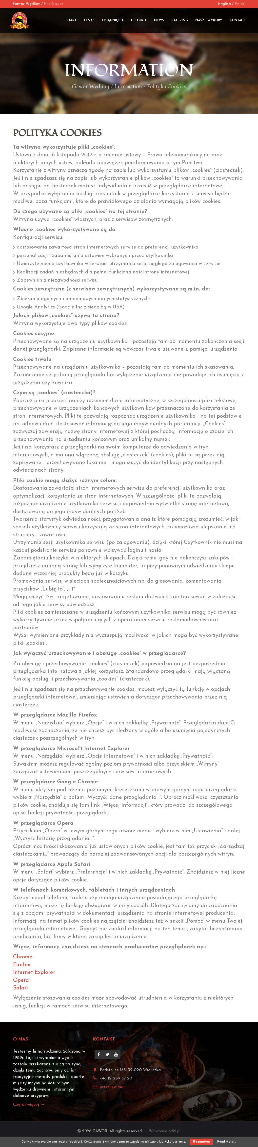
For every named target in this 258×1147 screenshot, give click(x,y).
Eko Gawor (53, 4)
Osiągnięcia (113, 20)
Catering (179, 20)
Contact (237, 20)
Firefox (21, 965)
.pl (174, 1131)
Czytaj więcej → (29, 1104)
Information (129, 70)
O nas (89, 20)
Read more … (226, 1141)
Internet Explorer (34, 972)
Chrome (22, 957)
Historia (139, 20)
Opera (21, 980)
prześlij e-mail (112, 1087)
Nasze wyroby (208, 20)
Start (71, 20)
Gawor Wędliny (26, 4)
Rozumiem (201, 1141)
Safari (20, 988)
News (159, 20)
